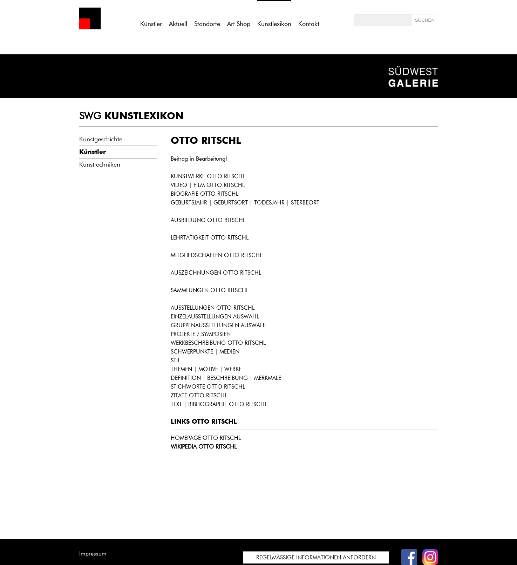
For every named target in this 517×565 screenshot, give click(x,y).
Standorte (207, 24)
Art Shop (238, 24)
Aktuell (178, 24)
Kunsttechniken (99, 164)
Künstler (151, 24)
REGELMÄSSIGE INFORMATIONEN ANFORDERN (316, 557)
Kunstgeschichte (100, 139)
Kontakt (308, 24)
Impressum (93, 553)
